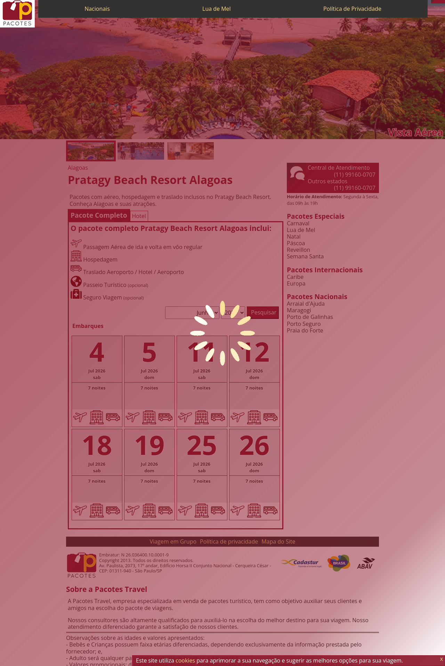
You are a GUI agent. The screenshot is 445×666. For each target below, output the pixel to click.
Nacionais (97, 9)
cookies (185, 660)
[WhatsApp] (436, 1)
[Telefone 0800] (433, 1)
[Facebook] (443, 1)
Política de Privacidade (352, 9)
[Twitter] (440, 1)
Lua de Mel (216, 9)
